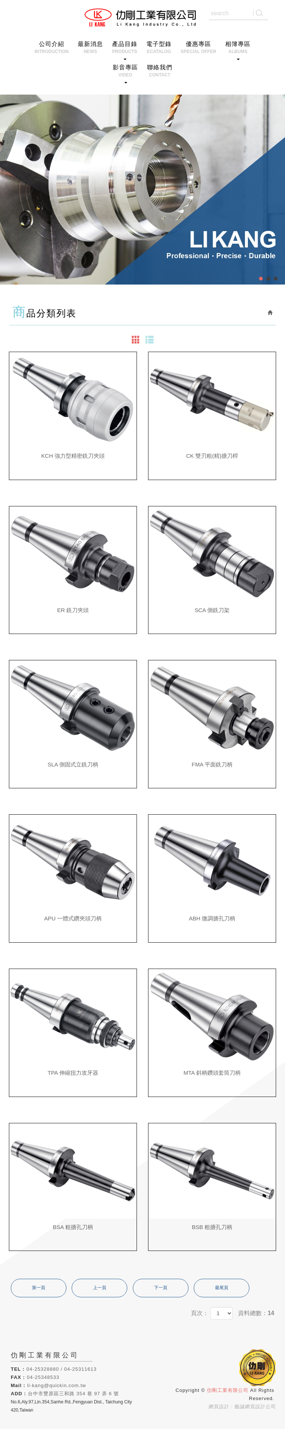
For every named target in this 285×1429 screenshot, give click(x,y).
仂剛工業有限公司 (143, 18)
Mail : (18, 1385)
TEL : (17, 1369)
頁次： (200, 1313)
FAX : (18, 1377)
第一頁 (38, 1287)
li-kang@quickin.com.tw (56, 1385)
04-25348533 (43, 1377)
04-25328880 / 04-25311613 (61, 1369)
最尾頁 (221, 1287)
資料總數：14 (256, 1313)
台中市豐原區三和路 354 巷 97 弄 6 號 (73, 1393)
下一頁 (160, 1287)
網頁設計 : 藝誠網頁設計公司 (242, 1406)
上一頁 (99, 1287)
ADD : (18, 1393)
